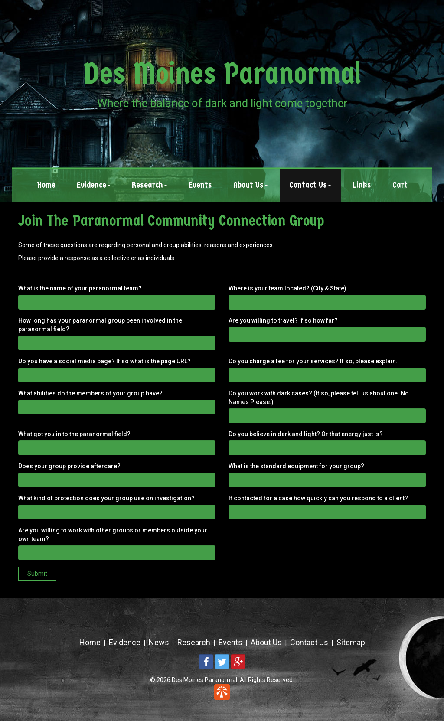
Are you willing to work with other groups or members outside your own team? (112, 534)
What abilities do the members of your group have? (90, 393)
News (159, 642)
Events (230, 642)
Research (193, 642)
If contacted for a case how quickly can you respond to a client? (318, 498)
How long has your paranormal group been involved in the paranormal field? (100, 325)
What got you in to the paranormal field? (74, 434)
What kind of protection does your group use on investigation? (106, 498)
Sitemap (350, 642)
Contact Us (309, 642)
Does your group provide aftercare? (69, 466)
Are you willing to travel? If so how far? (283, 320)
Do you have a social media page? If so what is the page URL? (104, 361)
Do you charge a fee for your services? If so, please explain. (313, 361)
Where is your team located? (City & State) (287, 288)
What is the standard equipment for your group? (296, 466)
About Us (266, 642)
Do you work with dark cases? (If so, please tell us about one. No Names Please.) (319, 397)
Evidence (124, 642)
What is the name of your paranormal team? (80, 288)
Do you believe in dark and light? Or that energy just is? (306, 434)
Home (90, 642)
